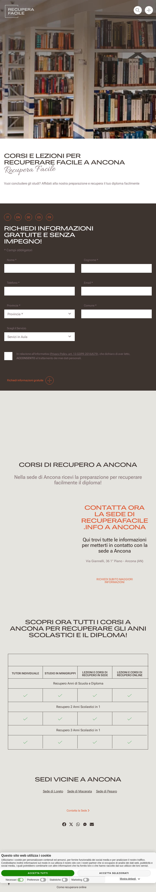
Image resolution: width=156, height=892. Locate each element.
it (7, 217)
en (19, 217)
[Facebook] (64, 824)
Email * (88, 282)
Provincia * (13, 305)
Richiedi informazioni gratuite (30, 380)
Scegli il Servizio (16, 328)
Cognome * (91, 260)
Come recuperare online (71, 887)
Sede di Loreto (53, 791)
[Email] (116, 291)
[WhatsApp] (78, 824)
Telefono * (13, 282)
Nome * (11, 260)
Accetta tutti (38, 873)
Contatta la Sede (78, 810)
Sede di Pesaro (106, 791)
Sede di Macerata (79, 791)
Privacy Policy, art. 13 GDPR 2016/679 (74, 353)
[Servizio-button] (39, 336)
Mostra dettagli (136, 879)
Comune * (90, 305)
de (29, 217)
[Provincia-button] (39, 313)
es (40, 217)
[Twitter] (71, 824)
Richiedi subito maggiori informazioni (114, 581)
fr (51, 217)
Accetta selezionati (114, 873)
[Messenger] (84, 824)
